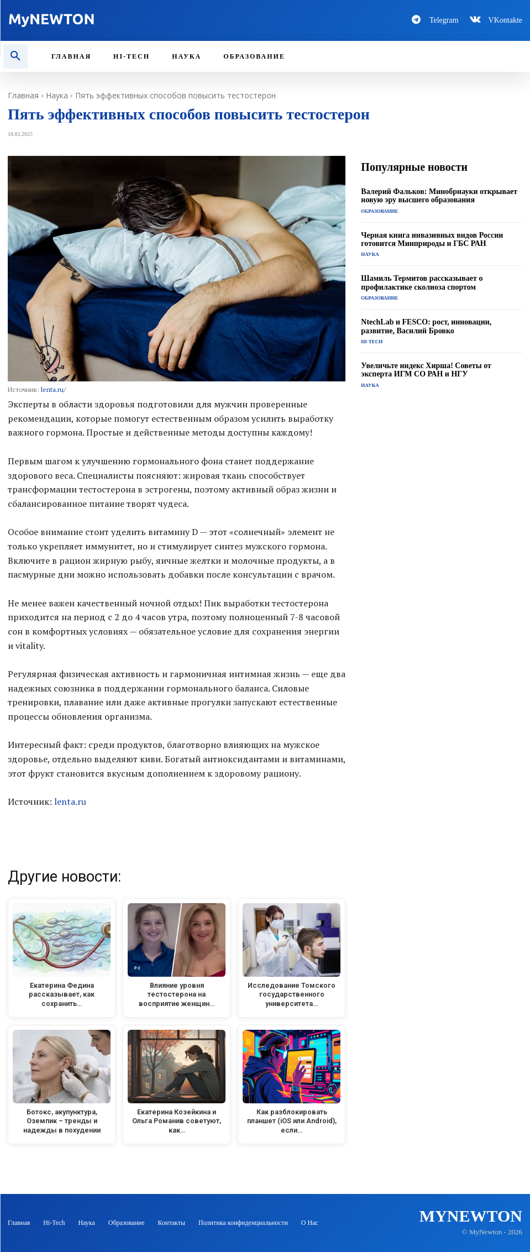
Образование (379, 211)
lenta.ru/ (53, 389)
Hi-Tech (371, 341)
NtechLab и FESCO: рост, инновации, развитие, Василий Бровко (426, 326)
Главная (23, 95)
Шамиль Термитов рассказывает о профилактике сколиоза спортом (421, 282)
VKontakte (505, 20)
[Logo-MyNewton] (133, 20)
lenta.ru (70, 801)
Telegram (444, 20)
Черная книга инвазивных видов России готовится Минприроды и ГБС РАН (432, 239)
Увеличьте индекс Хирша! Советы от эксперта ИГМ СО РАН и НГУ (426, 370)
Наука (57, 95)
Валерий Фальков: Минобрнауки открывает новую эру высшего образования (439, 195)
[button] (15, 56)
